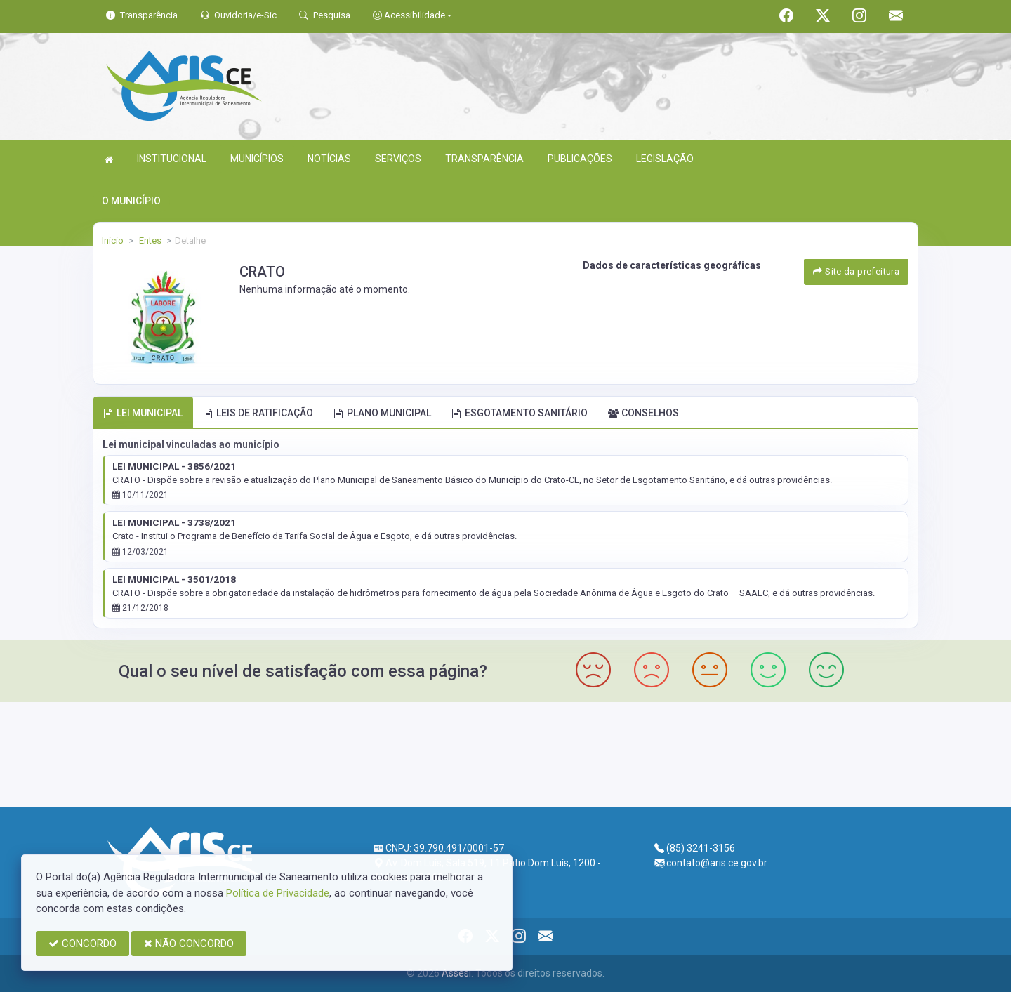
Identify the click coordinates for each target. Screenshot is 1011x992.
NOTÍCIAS (329, 158)
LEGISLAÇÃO (665, 158)
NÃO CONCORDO (189, 943)
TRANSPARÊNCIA (484, 158)
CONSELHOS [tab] (643, 412)
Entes (149, 240)
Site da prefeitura (856, 271)
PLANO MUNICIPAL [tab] (382, 412)
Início (113, 240)
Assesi (456, 973)
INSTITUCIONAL (171, 158)
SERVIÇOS (398, 158)
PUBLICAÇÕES (580, 158)
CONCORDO (82, 943)
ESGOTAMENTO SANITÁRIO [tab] (519, 412)
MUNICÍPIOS (257, 158)
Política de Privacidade (277, 893)
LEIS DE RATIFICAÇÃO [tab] (258, 412)
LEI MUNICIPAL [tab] (143, 412)
